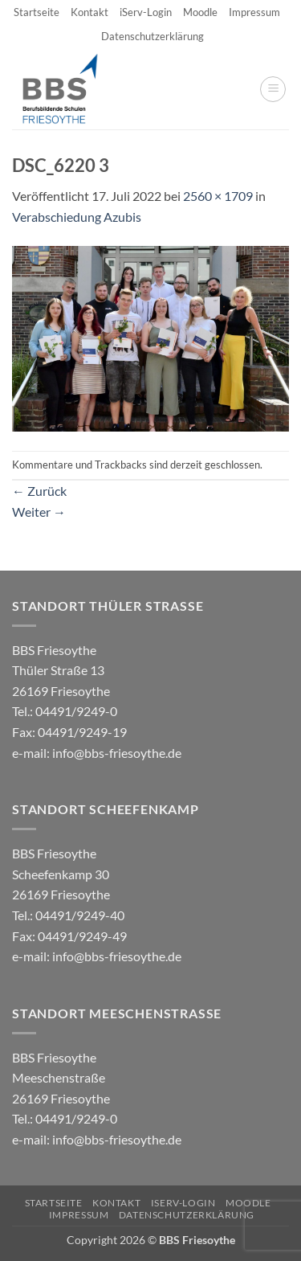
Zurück (39, 490)
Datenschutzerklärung (152, 36)
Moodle (200, 12)
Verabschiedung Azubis (76, 216)
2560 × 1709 (218, 195)
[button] (273, 89)
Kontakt (89, 12)
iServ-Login (146, 12)
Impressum (254, 12)
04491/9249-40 (79, 915)
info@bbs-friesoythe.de (116, 752)
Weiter (39, 511)
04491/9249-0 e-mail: (69, 731)
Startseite (36, 12)
